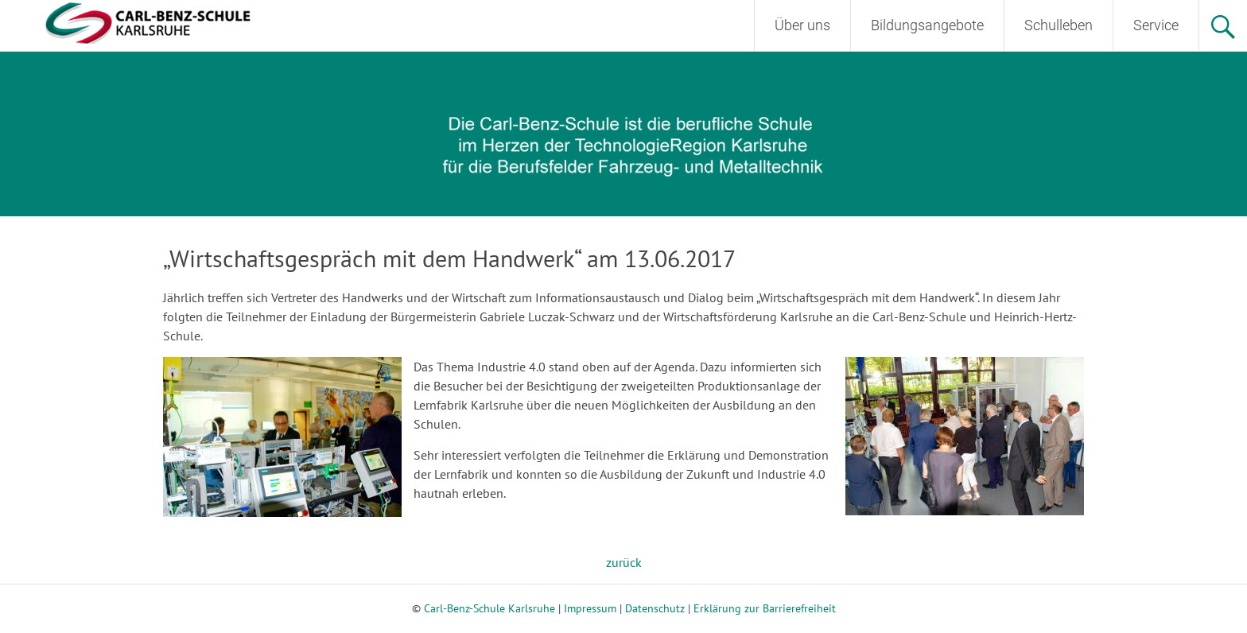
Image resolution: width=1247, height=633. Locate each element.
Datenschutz (655, 608)
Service (1156, 25)
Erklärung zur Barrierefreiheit (764, 608)
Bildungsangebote (927, 25)
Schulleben (1058, 25)
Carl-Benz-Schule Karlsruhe (489, 608)
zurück (624, 562)
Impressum (590, 608)
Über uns (802, 25)
